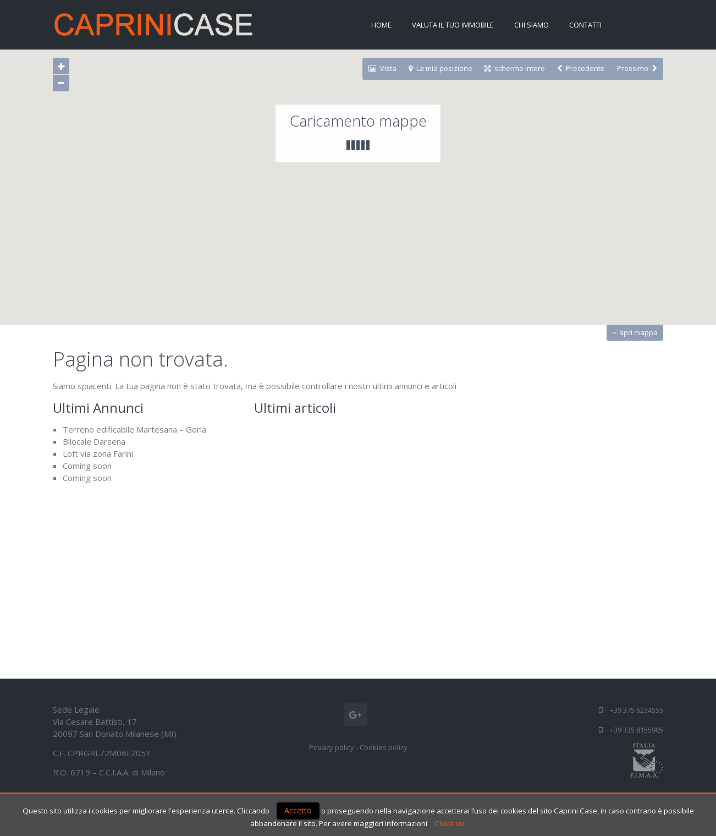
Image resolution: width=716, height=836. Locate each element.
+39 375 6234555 (636, 710)
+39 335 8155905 (636, 730)
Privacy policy (331, 747)
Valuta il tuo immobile (453, 25)
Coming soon (87, 465)
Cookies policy (383, 747)
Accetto (298, 810)
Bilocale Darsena (94, 441)
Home (381, 25)
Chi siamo (531, 25)
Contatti (585, 25)
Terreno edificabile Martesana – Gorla (134, 429)
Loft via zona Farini (98, 453)
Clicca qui (450, 823)
